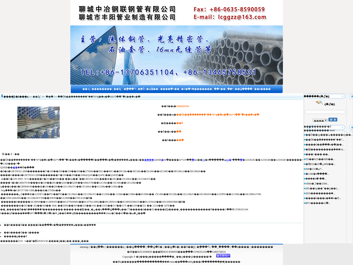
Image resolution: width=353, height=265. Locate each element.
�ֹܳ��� (149, 159)
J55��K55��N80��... (320, 159)
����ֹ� (133, 261)
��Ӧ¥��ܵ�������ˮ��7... (325, 139)
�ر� (80, 241)
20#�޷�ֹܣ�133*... (314, 168)
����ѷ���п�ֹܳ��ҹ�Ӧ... (323, 198)
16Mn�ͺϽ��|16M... (317, 183)
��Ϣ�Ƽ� (154, 246)
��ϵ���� (240, 246)
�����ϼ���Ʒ (15, 236)
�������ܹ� (154, 261)
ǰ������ (232, 261)
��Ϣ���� (135, 246)
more (332, 130)
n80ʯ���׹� (194, 261)
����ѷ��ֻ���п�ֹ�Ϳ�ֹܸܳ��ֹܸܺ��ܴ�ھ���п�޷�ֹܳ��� (62, 224)
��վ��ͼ (97, 246)
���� (215, 261)
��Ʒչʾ (37, 96)
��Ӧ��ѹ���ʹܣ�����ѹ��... (329, 134)
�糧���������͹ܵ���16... (325, 149)
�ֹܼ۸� (203, 261)
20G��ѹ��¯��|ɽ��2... (322, 188)
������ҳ (114, 246)
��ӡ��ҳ (60, 241)
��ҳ (25, 96)
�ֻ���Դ (203, 246)
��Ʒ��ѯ (188, 246)
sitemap (84, 246)
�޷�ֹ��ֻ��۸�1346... (317, 173)
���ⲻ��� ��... (318, 154)
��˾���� (221, 246)
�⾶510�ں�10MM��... (320, 164)
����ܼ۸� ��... (316, 178)
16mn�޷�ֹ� (176, 261)
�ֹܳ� (15, 167)
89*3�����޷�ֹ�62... (318, 203)
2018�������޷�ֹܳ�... (320, 193)
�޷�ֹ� (49, 96)
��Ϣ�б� (171, 246)
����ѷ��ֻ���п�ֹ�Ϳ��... (325, 144)
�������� (262, 246)
